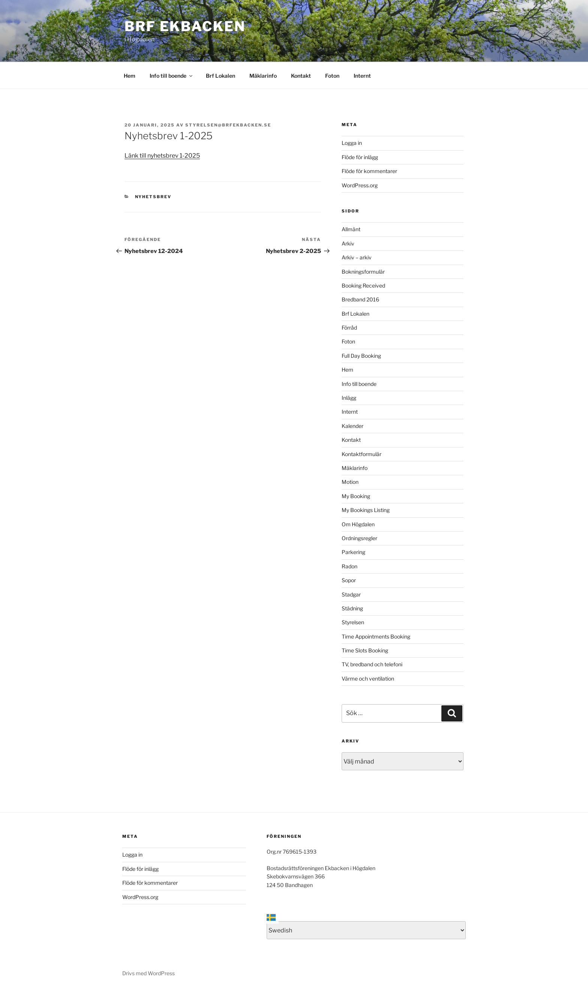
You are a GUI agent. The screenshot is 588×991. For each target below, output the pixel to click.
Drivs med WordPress (148, 973)
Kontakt (301, 75)
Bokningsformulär (363, 271)
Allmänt (351, 229)
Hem (129, 75)
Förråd (349, 327)
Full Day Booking (361, 355)
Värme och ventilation (368, 678)
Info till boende (172, 75)
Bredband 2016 (360, 299)
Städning (352, 608)
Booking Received (363, 285)
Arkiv (348, 243)
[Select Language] (366, 930)
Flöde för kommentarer (369, 171)
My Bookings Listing (366, 510)
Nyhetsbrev (153, 196)
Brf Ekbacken (185, 26)
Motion (350, 482)
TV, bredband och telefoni (372, 664)
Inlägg (349, 398)
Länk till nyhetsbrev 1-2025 (162, 155)
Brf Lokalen (220, 75)
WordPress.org (360, 185)
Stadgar (351, 594)
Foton (332, 75)
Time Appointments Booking (376, 636)
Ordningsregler (359, 538)
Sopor (349, 580)
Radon (349, 566)
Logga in (352, 143)
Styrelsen (353, 622)
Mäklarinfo (263, 75)
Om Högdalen (358, 524)
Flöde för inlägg (360, 157)
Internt (362, 75)
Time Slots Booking (365, 650)
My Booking (356, 496)
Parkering (353, 552)
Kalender (352, 426)
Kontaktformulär (361, 454)
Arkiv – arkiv (357, 257)
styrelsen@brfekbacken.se (228, 125)
